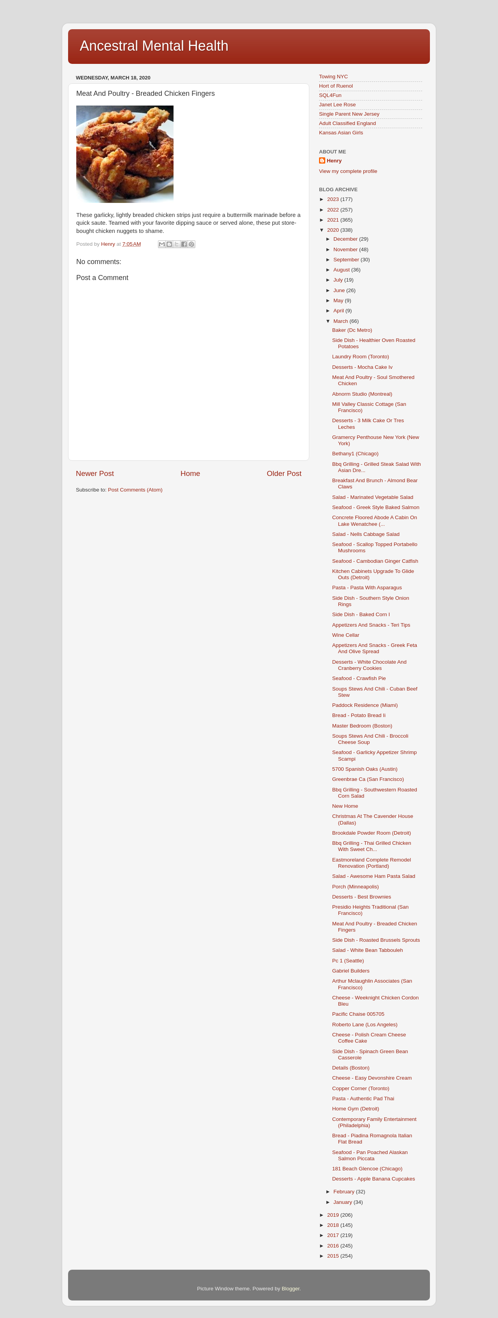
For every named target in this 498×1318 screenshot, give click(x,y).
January (343, 1202)
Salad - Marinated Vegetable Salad (373, 497)
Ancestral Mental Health (154, 46)
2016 (333, 1246)
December (346, 239)
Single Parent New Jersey (349, 114)
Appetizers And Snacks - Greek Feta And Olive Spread (374, 648)
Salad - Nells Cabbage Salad (366, 534)
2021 (333, 220)
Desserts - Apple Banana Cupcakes (373, 1179)
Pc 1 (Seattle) (348, 961)
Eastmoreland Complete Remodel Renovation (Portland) (371, 863)
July (338, 280)
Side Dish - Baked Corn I (361, 614)
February (344, 1192)
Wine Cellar (345, 635)
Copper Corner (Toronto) (360, 1088)
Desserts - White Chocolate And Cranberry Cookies (369, 665)
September (347, 260)
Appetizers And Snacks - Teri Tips (371, 625)
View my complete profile (348, 171)
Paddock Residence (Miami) (365, 705)
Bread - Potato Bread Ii (359, 715)
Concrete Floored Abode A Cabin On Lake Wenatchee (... (374, 521)
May (339, 300)
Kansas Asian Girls (341, 133)
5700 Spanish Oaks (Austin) (365, 769)
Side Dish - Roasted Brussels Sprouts (376, 940)
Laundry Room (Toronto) (360, 356)
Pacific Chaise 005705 (358, 1014)
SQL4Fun (330, 95)
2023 (333, 199)
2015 (333, 1256)
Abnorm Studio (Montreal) (362, 394)
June (339, 290)
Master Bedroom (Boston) (362, 726)
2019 (333, 1215)
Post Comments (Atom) (135, 490)
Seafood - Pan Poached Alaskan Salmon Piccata (370, 1155)
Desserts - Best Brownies (361, 897)
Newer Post (95, 473)
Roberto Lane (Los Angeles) (365, 1024)
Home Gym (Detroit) (355, 1109)
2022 (333, 210)
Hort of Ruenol (336, 86)
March (341, 321)
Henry (334, 161)
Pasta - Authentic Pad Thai (363, 1098)
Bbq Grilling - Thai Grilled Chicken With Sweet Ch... (371, 846)
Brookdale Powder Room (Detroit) (371, 833)
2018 (333, 1225)
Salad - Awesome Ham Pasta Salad (374, 876)
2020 (333, 230)
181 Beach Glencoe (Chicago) (367, 1169)
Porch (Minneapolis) (355, 887)
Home (190, 473)
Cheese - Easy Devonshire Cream (372, 1078)
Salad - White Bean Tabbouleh (367, 950)
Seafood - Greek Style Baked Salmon (375, 507)
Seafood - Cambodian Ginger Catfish (375, 561)
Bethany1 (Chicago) (355, 453)
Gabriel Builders (351, 971)
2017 (333, 1235)
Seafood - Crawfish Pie (359, 678)
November (346, 249)
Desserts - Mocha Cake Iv (362, 367)
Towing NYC (333, 76)
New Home (345, 806)
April (339, 311)
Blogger (291, 1289)
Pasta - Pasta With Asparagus (367, 587)
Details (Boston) (351, 1068)
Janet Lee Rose (337, 104)
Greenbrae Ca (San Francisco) (368, 779)
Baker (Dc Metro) (352, 330)
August (342, 270)
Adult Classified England (347, 123)
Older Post (284, 473)
